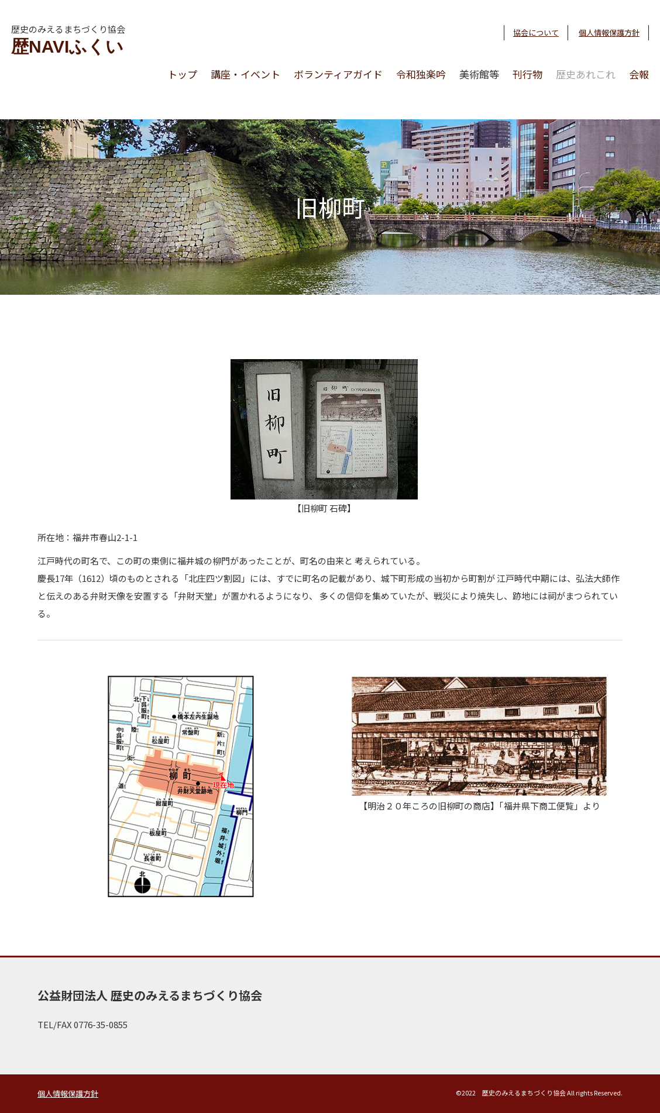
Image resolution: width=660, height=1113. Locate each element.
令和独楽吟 (421, 74)
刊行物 (527, 74)
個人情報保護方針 (609, 32)
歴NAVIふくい (67, 46)
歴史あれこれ (586, 74)
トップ (182, 74)
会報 (639, 74)
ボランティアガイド (338, 74)
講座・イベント (245, 74)
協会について (536, 32)
